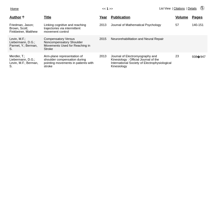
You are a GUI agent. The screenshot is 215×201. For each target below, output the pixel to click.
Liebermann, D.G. (22, 42)
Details (192, 8)
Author (15, 17)
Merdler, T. (17, 56)
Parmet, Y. (17, 45)
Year (103, 17)
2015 (102, 38)
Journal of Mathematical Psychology (136, 25)
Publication (120, 17)
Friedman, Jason (21, 25)
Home (14, 8)
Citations (179, 8)
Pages (197, 17)
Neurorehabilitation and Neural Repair (137, 38)
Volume (182, 17)
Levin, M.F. (17, 38)
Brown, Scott (18, 28)
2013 (102, 25)
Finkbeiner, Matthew (24, 31)
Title (47, 17)
